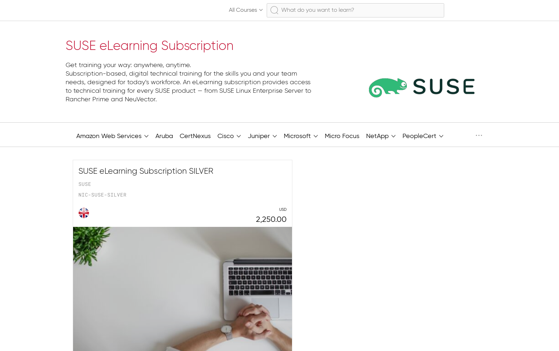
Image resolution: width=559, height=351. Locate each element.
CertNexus (195, 136)
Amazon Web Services (112, 135)
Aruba (164, 136)
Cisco (229, 135)
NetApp (381, 135)
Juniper (262, 135)
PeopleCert (422, 135)
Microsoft (301, 135)
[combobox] (355, 10)
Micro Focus (342, 136)
